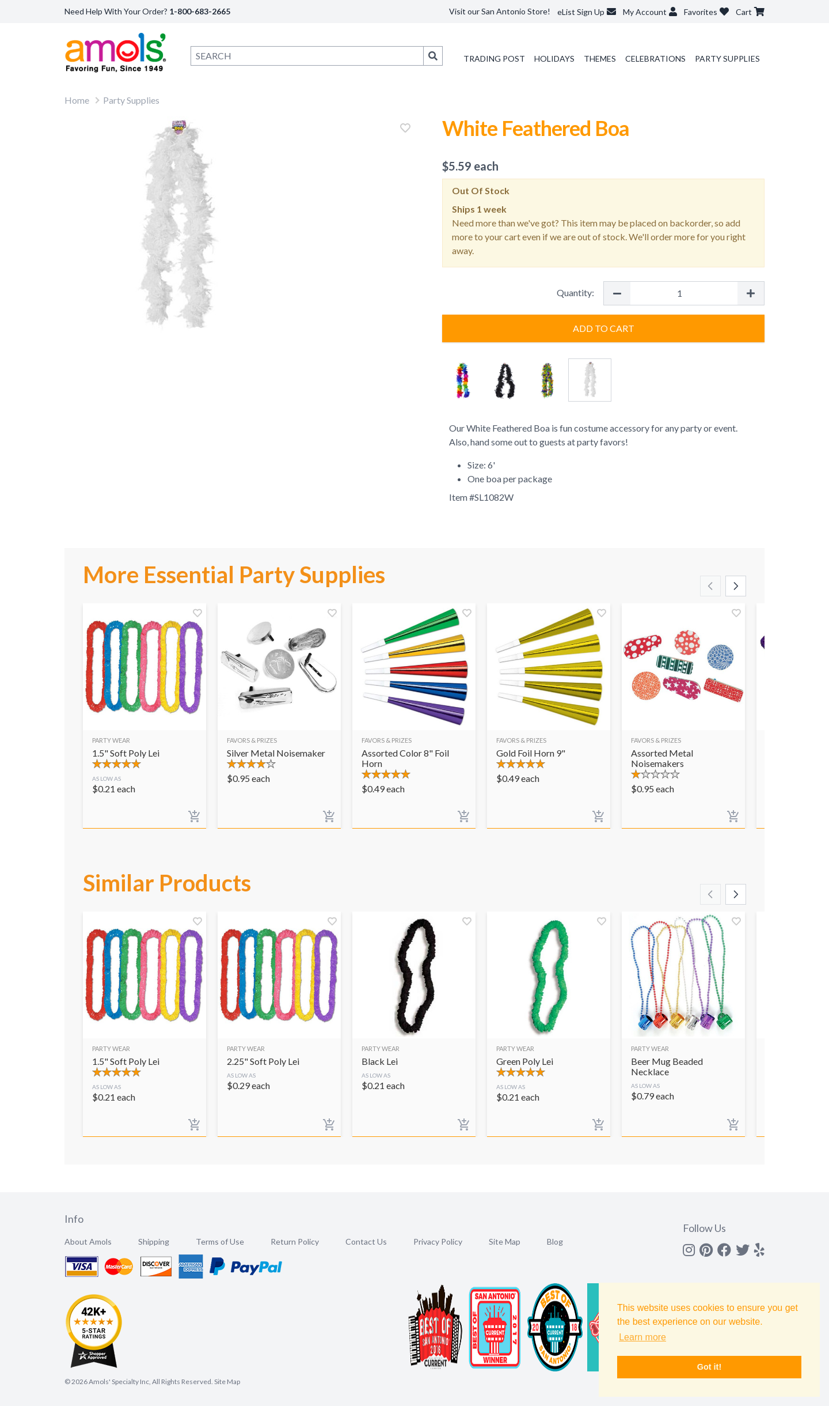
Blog (555, 1241)
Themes (600, 58)
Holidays (554, 58)
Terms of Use (220, 1241)
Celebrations (655, 58)
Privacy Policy (437, 1241)
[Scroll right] (735, 586)
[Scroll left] (710, 586)
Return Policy (295, 1241)
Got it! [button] (709, 1366)
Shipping (153, 1241)
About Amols (88, 1241)
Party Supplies (727, 58)
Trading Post (494, 58)
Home (76, 100)
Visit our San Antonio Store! (499, 11)
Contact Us (366, 1241)
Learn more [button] (642, 1337)
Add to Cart (603, 328)
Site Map (504, 1241)
